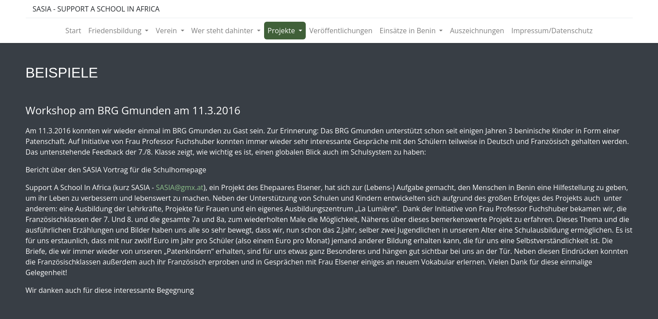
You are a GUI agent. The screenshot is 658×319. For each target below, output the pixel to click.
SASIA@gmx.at (179, 187)
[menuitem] (73, 30)
